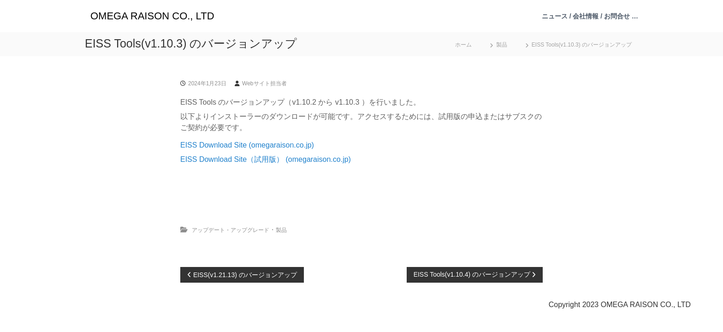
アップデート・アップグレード (230, 230)
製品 (501, 45)
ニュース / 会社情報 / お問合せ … (590, 16)
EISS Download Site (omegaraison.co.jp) (247, 145)
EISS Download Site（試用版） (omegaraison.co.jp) (265, 159)
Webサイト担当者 (264, 83)
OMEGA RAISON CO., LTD (152, 16)
